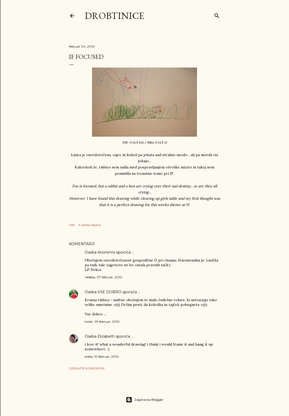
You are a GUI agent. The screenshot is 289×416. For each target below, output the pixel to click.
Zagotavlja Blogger (144, 400)
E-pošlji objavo (90, 225)
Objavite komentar (87, 368)
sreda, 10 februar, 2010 (102, 356)
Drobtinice (114, 15)
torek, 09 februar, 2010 (102, 321)
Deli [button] (72, 225)
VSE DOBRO (110, 292)
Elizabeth (106, 336)
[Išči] (217, 14)
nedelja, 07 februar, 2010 (103, 277)
